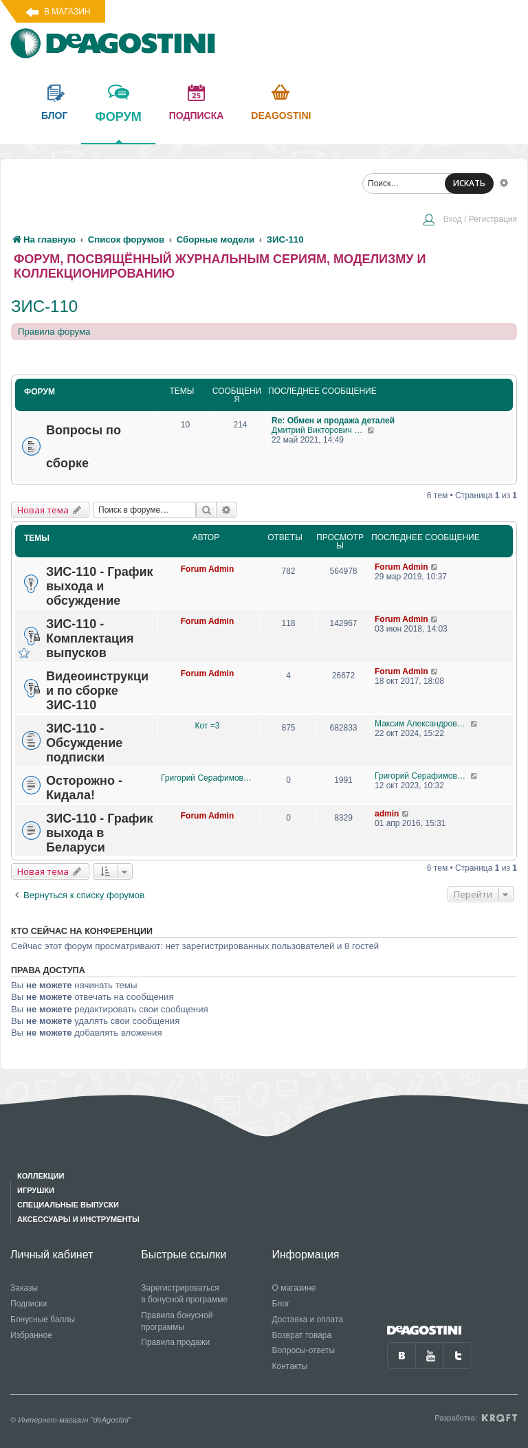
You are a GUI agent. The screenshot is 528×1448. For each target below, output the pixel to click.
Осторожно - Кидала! (84, 788)
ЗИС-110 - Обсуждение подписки (84, 743)
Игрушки (35, 1190)
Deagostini (281, 115)
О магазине (294, 1288)
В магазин (67, 11)
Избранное (31, 1335)
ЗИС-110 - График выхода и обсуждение (99, 586)
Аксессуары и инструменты (78, 1219)
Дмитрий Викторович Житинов (319, 430)
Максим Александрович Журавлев (422, 723)
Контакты (290, 1366)
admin (387, 813)
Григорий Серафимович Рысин (207, 778)
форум (118, 126)
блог (54, 115)
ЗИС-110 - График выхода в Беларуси (99, 833)
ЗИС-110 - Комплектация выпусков (90, 638)
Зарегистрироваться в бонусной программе (184, 1293)
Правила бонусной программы (176, 1321)
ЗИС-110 (44, 306)
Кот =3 (207, 726)
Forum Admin (207, 569)
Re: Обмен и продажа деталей (333, 420)
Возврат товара (302, 1335)
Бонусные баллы (42, 1319)
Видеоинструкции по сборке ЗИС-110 (97, 690)
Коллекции (40, 1176)
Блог (281, 1303)
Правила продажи (175, 1342)
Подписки (28, 1303)
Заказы (24, 1288)
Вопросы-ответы (304, 1350)
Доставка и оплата (308, 1319)
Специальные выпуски (68, 1205)
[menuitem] (469, 220)
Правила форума (54, 331)
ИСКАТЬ (469, 183)
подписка (196, 115)
